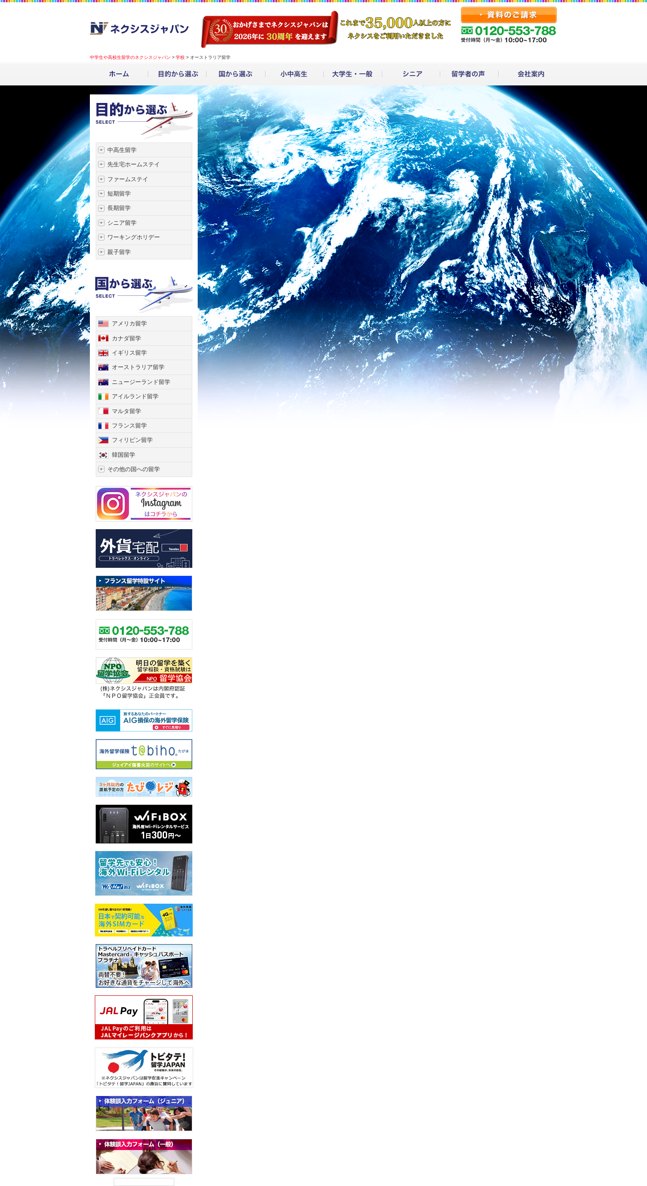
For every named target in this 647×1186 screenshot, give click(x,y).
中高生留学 (122, 150)
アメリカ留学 (129, 323)
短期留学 (119, 193)
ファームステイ (127, 179)
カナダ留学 (126, 338)
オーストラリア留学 (138, 367)
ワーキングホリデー (133, 237)
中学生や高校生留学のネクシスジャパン (130, 57)
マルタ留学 (126, 411)
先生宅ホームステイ (133, 164)
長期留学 (119, 208)
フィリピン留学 (132, 440)
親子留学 (119, 252)
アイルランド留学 (135, 396)
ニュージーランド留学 (141, 382)
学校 (180, 57)
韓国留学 (123, 454)
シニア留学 (122, 222)
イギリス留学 (129, 352)
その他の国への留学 (133, 469)
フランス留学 (129, 425)
